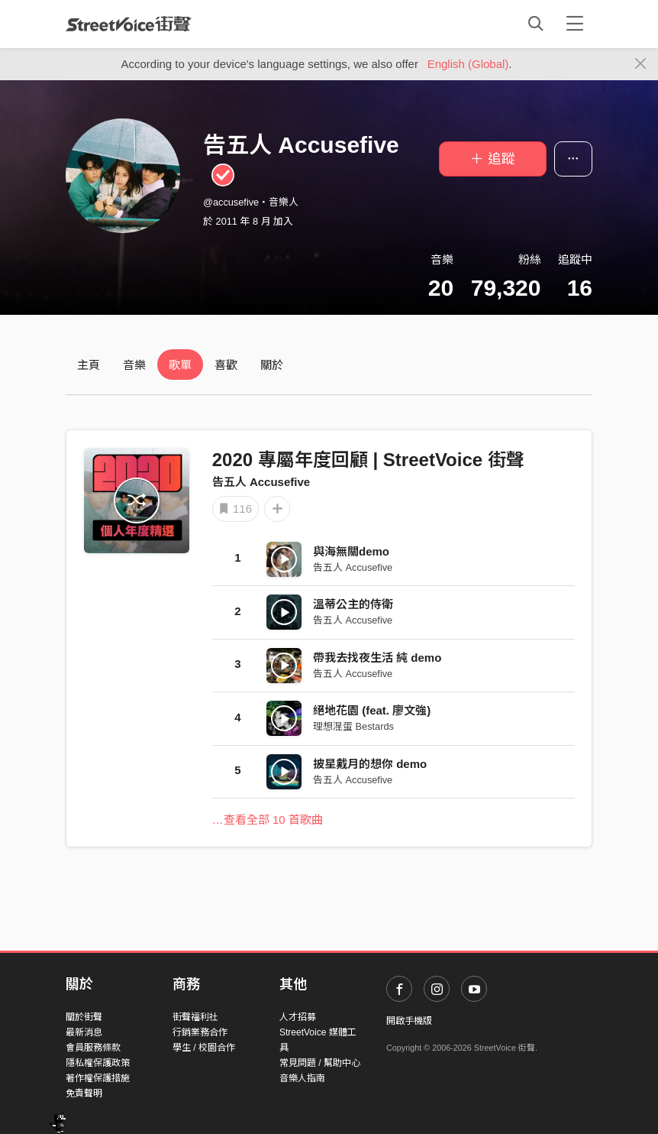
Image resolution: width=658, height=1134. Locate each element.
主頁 (88, 364)
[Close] (641, 64)
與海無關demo (351, 551)
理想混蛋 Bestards (353, 726)
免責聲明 (84, 1093)
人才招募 (297, 1017)
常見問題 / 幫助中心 (319, 1063)
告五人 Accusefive (261, 481)
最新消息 (84, 1032)
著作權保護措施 (98, 1078)
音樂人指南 (302, 1078)
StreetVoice (129, 23)
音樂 (134, 364)
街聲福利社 (195, 1017)
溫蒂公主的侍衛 (353, 604)
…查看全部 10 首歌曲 (267, 819)
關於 (271, 364)
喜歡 (225, 364)
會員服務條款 (93, 1047)
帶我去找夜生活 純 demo (377, 657)
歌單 (180, 364)
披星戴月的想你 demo (370, 763)
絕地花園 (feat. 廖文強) (372, 710)
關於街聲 (84, 1017)
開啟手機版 (409, 1021)
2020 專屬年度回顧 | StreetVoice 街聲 (368, 459)
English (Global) (468, 63)
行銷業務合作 (200, 1032)
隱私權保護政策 (98, 1063)
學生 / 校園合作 (204, 1047)
